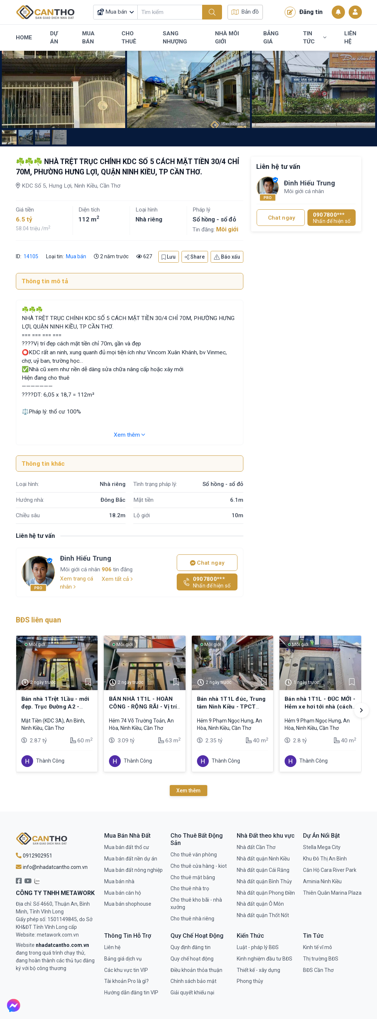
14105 (30, 256)
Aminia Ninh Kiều (322, 881)
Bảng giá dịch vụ (123, 959)
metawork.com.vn (58, 935)
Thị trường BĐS (320, 959)
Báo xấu (227, 257)
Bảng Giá (271, 37)
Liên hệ (112, 947)
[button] (361, 710)
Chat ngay (207, 563)
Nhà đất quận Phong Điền (266, 893)
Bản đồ (245, 11)
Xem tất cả (117, 579)
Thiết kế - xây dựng (258, 970)
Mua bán (76, 256)
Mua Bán (88, 37)
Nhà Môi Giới (227, 37)
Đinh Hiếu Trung (85, 558)
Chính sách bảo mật (193, 981)
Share (195, 257)
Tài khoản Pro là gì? (126, 981)
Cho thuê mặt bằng (192, 877)
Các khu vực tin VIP (126, 970)
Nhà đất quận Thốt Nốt (263, 915)
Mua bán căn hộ (122, 893)
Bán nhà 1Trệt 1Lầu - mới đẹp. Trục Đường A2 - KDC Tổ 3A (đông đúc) (55, 706)
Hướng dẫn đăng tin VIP (131, 992)
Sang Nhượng (175, 37)
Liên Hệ (350, 37)
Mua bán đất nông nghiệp (133, 870)
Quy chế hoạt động (192, 959)
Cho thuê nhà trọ (189, 888)
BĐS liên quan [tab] (38, 620)
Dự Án (54, 37)
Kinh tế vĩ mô (317, 947)
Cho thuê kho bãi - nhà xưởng (196, 903)
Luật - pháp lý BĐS (258, 947)
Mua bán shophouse (127, 904)
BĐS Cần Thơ (318, 970)
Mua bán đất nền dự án (130, 859)
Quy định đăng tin (190, 947)
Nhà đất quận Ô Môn (260, 904)
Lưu (169, 257)
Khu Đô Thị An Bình (325, 859)
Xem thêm (129, 435)
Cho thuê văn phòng (193, 855)
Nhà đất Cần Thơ (256, 847)
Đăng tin (304, 12)
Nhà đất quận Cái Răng (263, 870)
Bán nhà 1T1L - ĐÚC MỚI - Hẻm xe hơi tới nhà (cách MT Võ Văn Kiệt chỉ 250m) (320, 706)
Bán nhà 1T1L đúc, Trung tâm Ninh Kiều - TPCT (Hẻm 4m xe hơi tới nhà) (231, 706)
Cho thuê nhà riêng (192, 919)
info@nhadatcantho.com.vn (52, 867)
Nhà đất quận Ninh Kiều (263, 859)
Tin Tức (314, 37)
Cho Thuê (128, 37)
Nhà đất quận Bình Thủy (264, 881)
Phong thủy (250, 981)
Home (24, 37)
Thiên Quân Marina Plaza (332, 893)
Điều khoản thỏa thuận (196, 970)
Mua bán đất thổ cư (126, 847)
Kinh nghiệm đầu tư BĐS (264, 959)
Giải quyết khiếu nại (192, 992)
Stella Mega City (322, 847)
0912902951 (34, 856)
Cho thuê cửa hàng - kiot (198, 866)
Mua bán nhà (119, 881)
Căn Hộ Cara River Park (329, 870)
